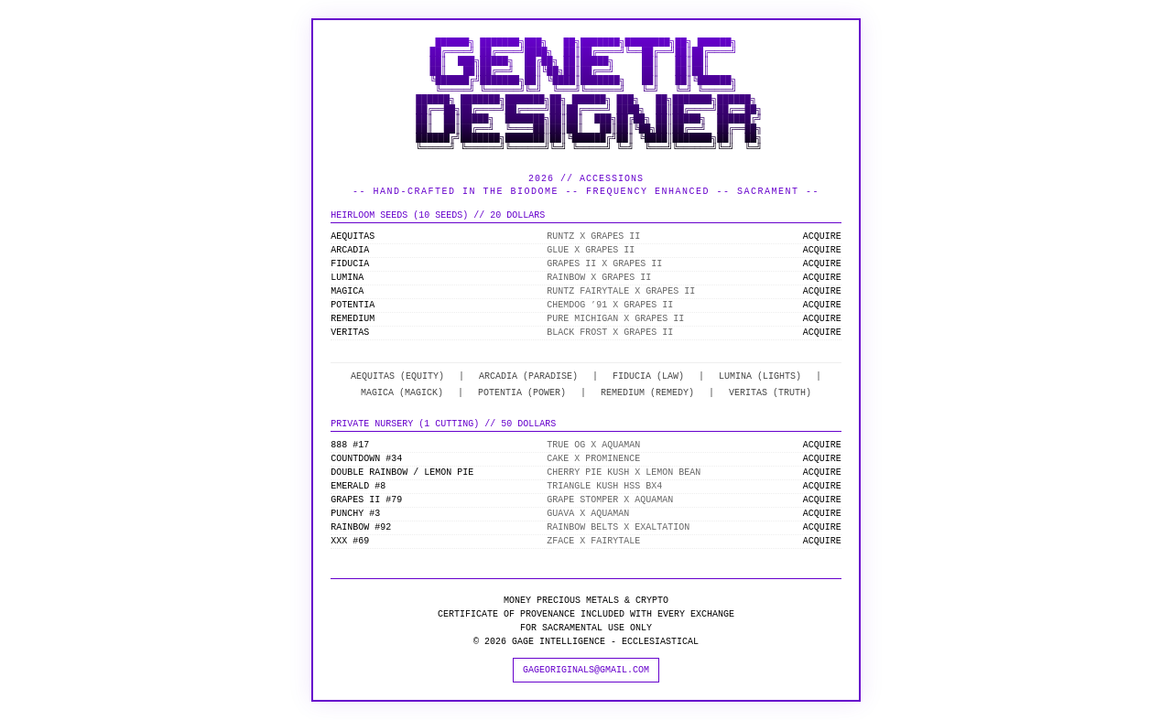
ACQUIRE (822, 237)
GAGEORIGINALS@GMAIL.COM (586, 669)
